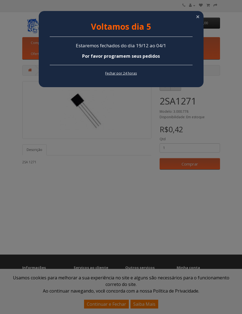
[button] (197, 16)
